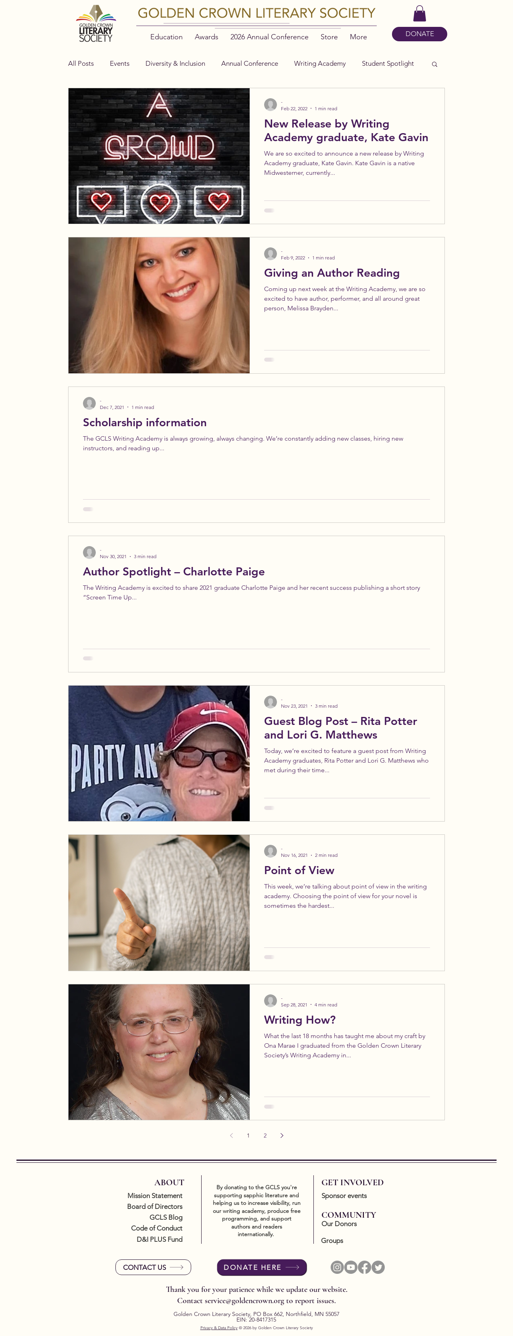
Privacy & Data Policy (219, 1327)
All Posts (81, 63)
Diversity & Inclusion (175, 63)
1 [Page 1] (248, 1135)
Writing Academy (320, 63)
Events (119, 63)
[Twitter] (378, 1267)
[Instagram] (337, 1267)
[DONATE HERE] (261, 1267)
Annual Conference (249, 63)
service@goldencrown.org (244, 1301)
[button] (419, 13)
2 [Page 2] (265, 1135)
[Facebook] (364, 1267)
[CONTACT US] (153, 1267)
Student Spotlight (388, 63)
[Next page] (282, 1135)
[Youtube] (350, 1267)
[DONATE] (419, 34)
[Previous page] (231, 1135)
